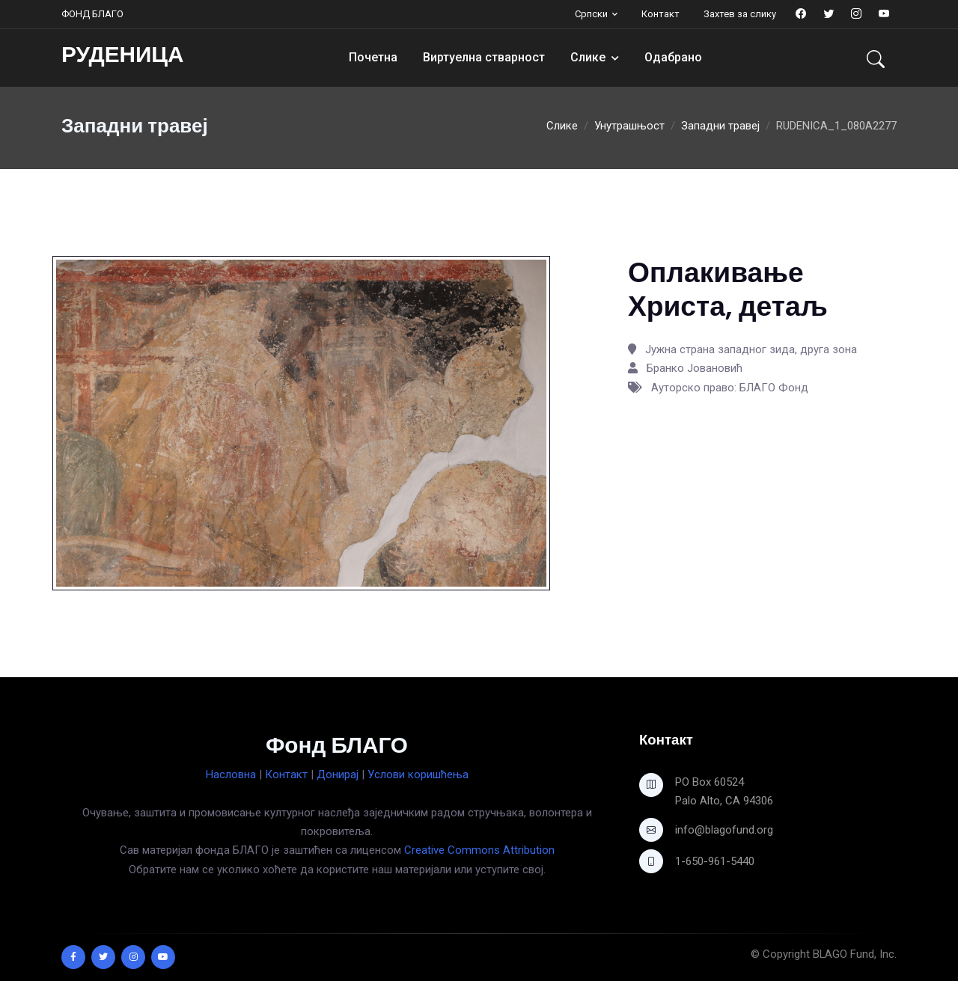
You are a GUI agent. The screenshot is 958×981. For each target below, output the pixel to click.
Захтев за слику (740, 13)
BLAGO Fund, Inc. (855, 954)
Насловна (231, 774)
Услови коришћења (418, 774)
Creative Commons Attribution (479, 850)
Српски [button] (591, 13)
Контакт (660, 13)
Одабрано (673, 57)
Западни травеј (720, 125)
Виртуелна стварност (484, 57)
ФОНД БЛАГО (92, 13)
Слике (587, 57)
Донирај (338, 774)
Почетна (373, 57)
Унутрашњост (629, 125)
